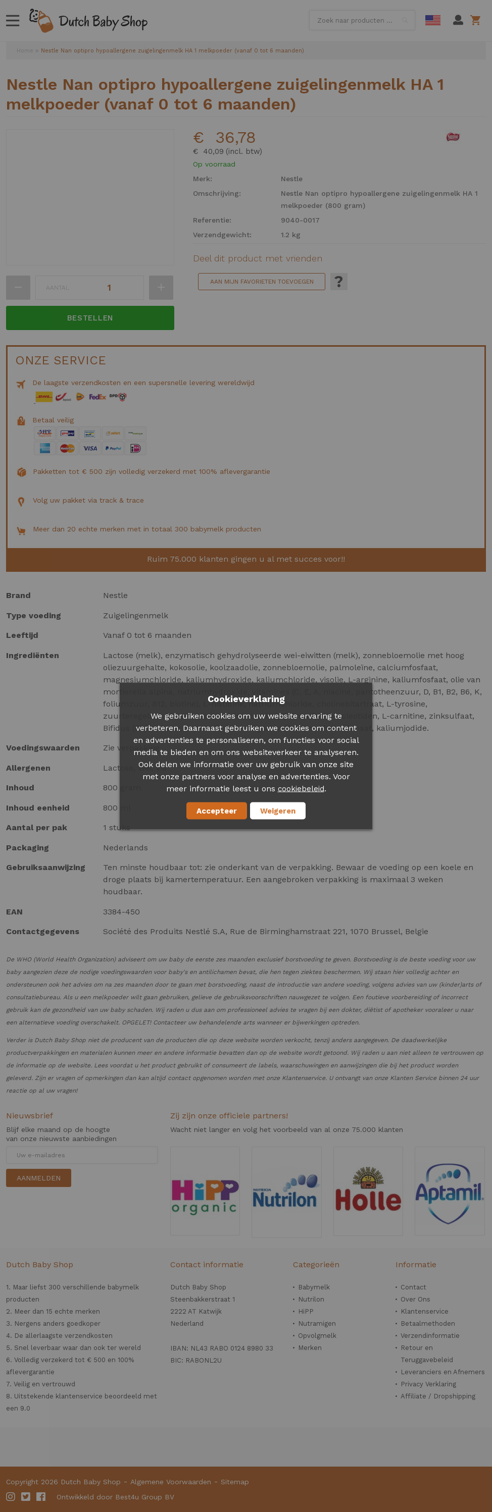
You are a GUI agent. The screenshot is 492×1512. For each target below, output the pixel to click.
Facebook (41, 1497)
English (432, 20)
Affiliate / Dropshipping (438, 1396)
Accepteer (216, 811)
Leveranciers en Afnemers (443, 1372)
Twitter (26, 1497)
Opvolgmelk (317, 1335)
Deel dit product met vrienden (257, 258)
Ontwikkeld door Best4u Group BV (115, 1497)
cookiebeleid (301, 788)
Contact (413, 1287)
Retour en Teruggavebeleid (427, 1354)
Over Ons (415, 1299)
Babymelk (314, 1287)
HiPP (306, 1311)
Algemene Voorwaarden (170, 1482)
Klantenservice (425, 1311)
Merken (310, 1348)
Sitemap (235, 1482)
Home (25, 50)
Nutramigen (317, 1323)
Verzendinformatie (430, 1335)
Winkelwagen (477, 20)
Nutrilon (311, 1299)
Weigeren (278, 811)
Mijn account (458, 20)
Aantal (57, 287)
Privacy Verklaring (428, 1384)
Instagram (11, 1497)
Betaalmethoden (428, 1323)
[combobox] (362, 20)
